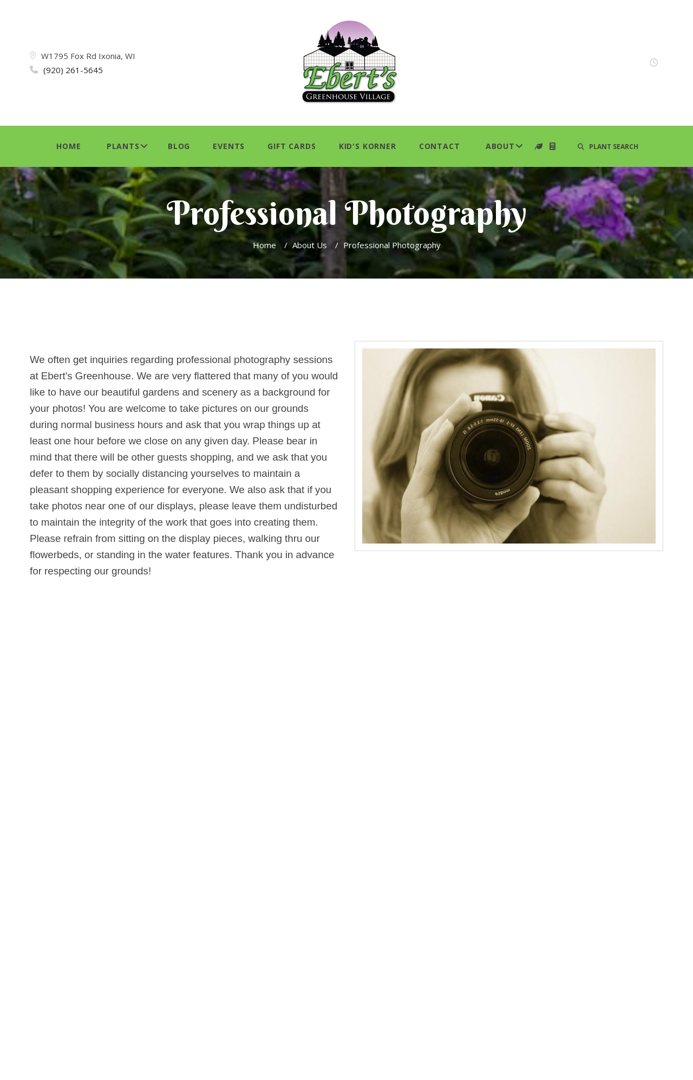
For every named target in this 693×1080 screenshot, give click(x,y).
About (500, 146)
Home (68, 146)
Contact (439, 146)
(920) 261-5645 (73, 69)
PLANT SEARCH (608, 146)
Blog (179, 146)
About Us (309, 245)
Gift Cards (291, 146)
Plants (123, 146)
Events (229, 146)
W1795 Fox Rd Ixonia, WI (88, 55)
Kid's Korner (367, 146)
